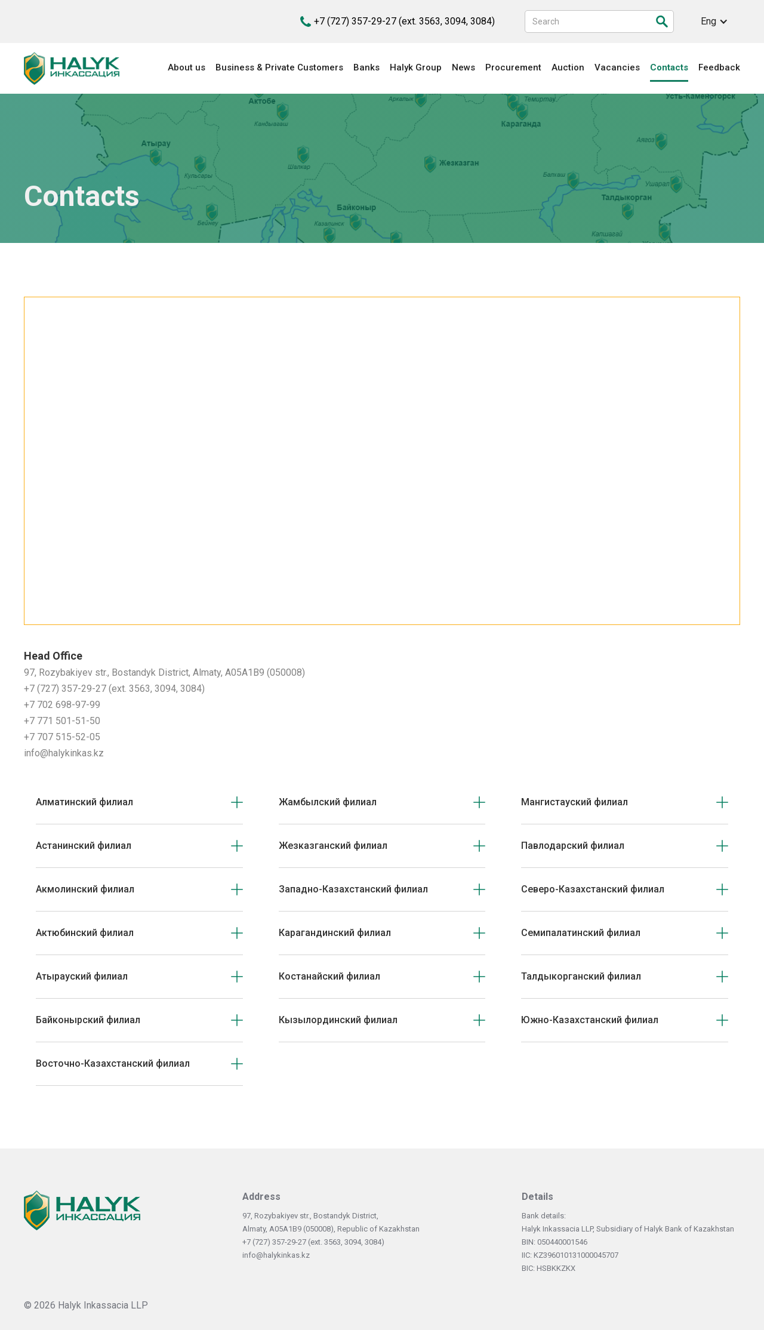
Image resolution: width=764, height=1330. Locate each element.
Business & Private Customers (279, 67)
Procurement (513, 67)
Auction (568, 67)
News (463, 67)
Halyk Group (416, 67)
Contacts (669, 67)
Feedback (719, 67)
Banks (366, 67)
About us (186, 67)
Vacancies (617, 67)
